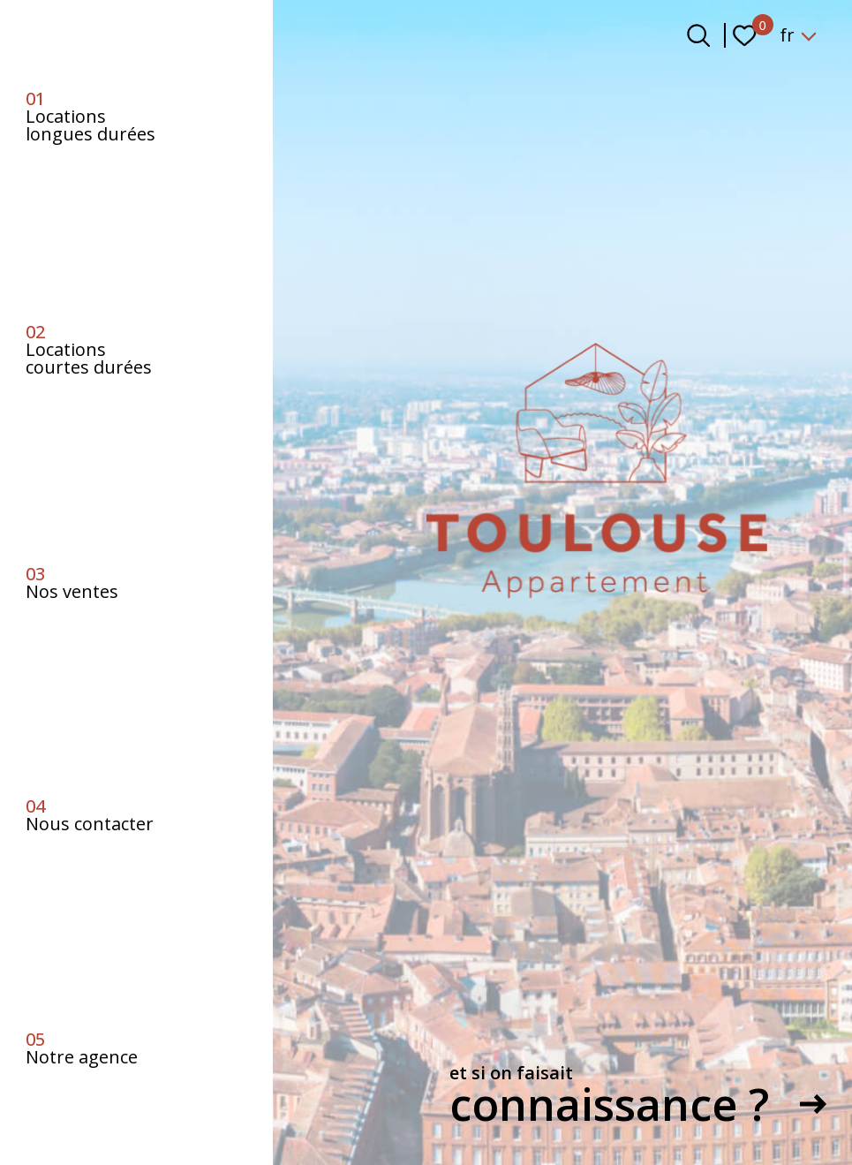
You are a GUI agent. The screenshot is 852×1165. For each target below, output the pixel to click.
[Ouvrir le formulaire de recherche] (698, 35)
